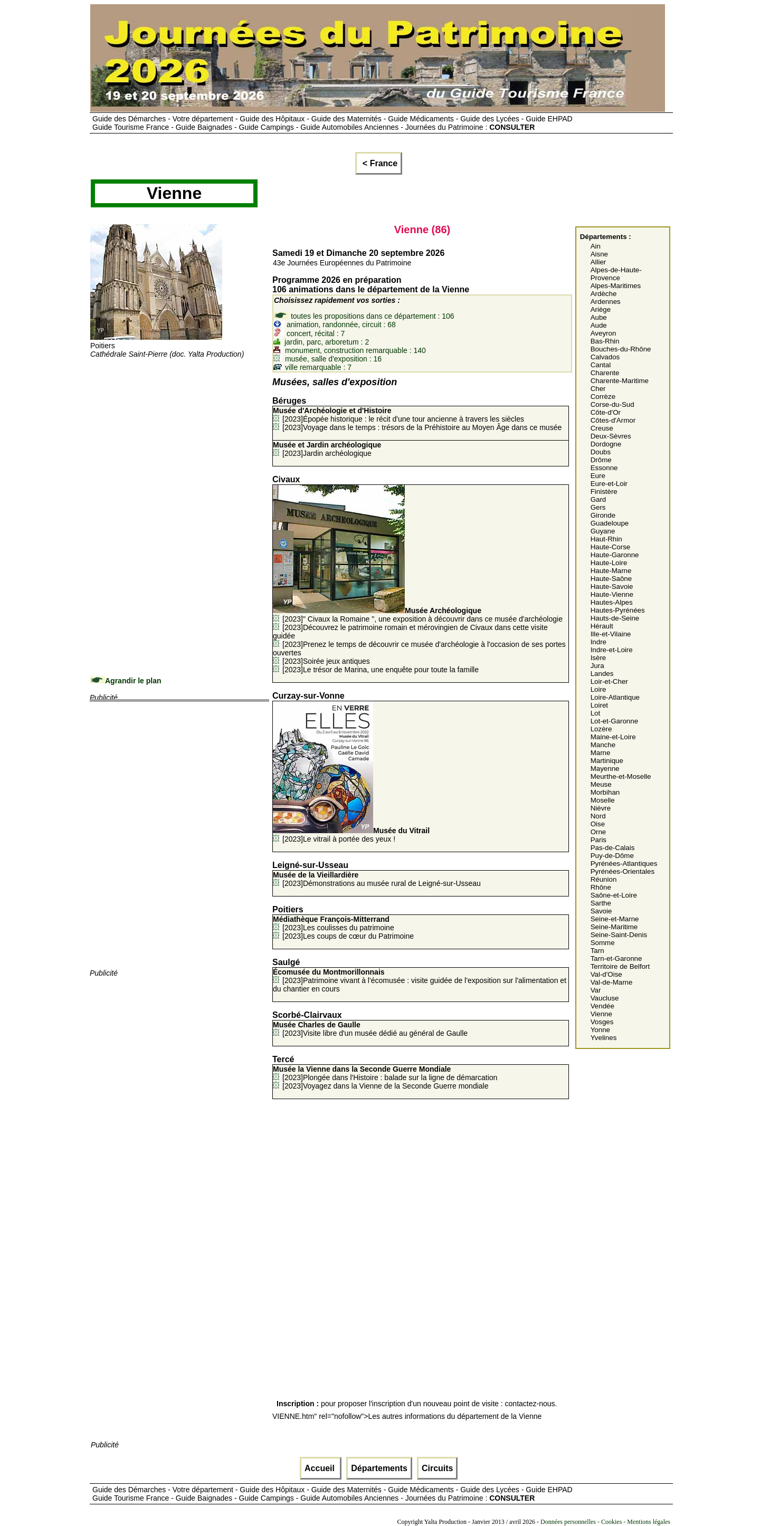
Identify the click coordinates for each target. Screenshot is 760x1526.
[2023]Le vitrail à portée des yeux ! (351, 834)
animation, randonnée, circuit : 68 (334, 324)
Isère (598, 658)
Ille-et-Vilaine (611, 634)
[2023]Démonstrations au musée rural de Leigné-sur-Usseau (377, 879)
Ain (596, 246)
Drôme (601, 460)
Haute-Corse (611, 547)
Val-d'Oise (606, 974)
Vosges (602, 1022)
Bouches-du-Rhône (621, 349)
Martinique (607, 761)
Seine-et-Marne (615, 919)
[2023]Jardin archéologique (327, 449)
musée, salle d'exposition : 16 (327, 359)
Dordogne (606, 444)
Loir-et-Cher (609, 681)
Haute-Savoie (612, 586)
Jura (597, 666)
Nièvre (601, 808)
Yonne (600, 1030)
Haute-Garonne (615, 555)
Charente (605, 373)
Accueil (321, 1468)
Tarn (597, 951)
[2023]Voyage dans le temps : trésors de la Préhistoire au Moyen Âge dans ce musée (422, 427)
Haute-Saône (611, 579)
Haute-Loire (609, 563)
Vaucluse (605, 998)
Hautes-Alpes (612, 602)
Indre (598, 642)
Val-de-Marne (612, 982)
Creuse (602, 428)
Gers (598, 507)
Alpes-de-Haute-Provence (616, 274)
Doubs (601, 452)
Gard (598, 499)
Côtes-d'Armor (613, 420)
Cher (598, 389)
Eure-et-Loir (609, 484)
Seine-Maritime (614, 927)
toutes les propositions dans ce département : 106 (363, 316)
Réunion (604, 879)
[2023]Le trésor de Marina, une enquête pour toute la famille (380, 669)
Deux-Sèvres (611, 436)
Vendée (602, 1006)
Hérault (602, 626)
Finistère (604, 491)
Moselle (603, 800)
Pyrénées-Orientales (623, 871)
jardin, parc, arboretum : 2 (321, 342)
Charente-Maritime (620, 381)
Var (596, 990)
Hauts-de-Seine (615, 618)
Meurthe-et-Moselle (621, 776)
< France (378, 163)
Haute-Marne (611, 571)
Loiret (599, 705)
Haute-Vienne (612, 594)
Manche (603, 745)
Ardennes (606, 302)
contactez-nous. (531, 1403)
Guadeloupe (610, 523)
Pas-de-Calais (613, 848)
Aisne (599, 254)
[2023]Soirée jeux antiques (326, 661)
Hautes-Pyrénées (618, 610)
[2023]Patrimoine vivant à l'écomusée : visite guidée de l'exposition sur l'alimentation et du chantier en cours (419, 980)
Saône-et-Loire (614, 895)
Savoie (601, 911)
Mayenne (605, 768)
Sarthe (601, 903)
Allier (598, 262)
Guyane (603, 531)
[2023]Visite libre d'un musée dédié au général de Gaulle (370, 1028)
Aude (599, 325)
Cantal (601, 365)
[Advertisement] (179, 432)
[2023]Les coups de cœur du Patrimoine (348, 936)
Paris (598, 840)
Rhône (601, 887)
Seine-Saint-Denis (619, 935)
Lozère (601, 729)
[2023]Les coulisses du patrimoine (333, 923)
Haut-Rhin (606, 539)
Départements (379, 1468)
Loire (598, 689)
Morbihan (605, 792)
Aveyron (603, 333)
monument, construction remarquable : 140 (349, 350)
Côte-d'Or (606, 412)
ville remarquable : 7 (312, 367)
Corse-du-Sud (612, 404)
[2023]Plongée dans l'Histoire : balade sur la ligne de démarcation (385, 1073)
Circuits (437, 1468)
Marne (601, 753)
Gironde (603, 515)
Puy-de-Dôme (612, 856)
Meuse (601, 784)
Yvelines (604, 1038)
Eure (598, 476)
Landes (602, 674)
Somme (603, 943)
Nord (598, 816)
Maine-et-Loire (613, 737)
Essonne (604, 468)
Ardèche (604, 294)
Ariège (601, 309)
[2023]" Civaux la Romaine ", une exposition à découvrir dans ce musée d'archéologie (418, 614)
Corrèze (603, 396)
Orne (598, 832)
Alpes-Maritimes (616, 286)
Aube (599, 317)
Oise (598, 824)
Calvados (605, 357)
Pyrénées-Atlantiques (624, 863)
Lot (596, 713)
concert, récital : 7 (309, 333)
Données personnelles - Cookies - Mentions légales (605, 1521)
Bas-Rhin (605, 341)
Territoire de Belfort (620, 966)
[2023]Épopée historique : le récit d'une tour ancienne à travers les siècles (398, 414)
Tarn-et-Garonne (616, 958)
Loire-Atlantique (615, 697)
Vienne (601, 1014)
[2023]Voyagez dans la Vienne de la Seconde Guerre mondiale (385, 1086)
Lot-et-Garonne (614, 721)
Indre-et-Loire (612, 650)
